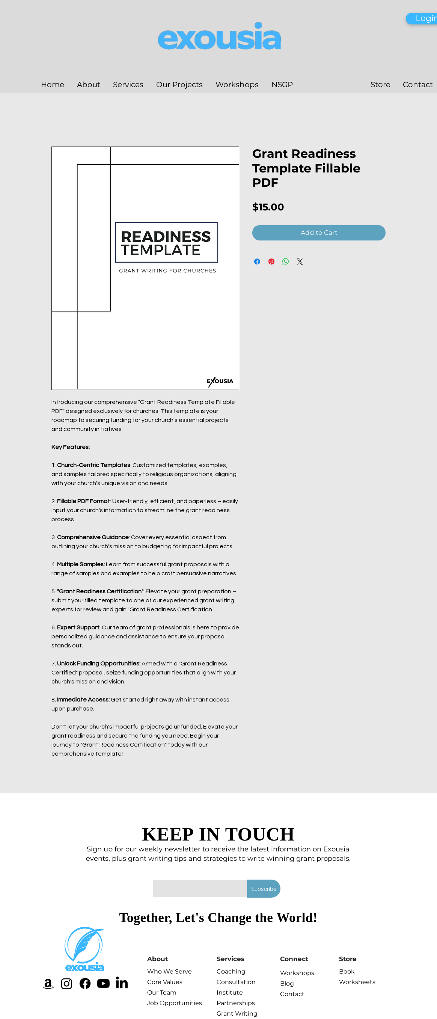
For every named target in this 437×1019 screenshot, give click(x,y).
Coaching (231, 971)
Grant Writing (233, 1013)
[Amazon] (48, 983)
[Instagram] (66, 983)
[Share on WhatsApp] (285, 261)
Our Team (161, 992)
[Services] (243, 958)
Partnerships (233, 1003)
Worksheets (355, 982)
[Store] (365, 958)
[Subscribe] (263, 889)
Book (347, 971)
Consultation (233, 982)
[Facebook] (85, 983)
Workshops (296, 973)
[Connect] (306, 958)
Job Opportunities (164, 1003)
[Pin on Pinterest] (271, 261)
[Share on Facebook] (257, 261)
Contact (292, 994)
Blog (287, 983)
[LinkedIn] (122, 983)
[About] (173, 958)
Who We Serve (164, 971)
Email (160, 872)
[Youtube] (103, 983)
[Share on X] (299, 261)
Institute (230, 992)
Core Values (164, 982)
